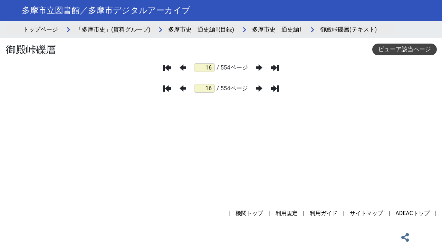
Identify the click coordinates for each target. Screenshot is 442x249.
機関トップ (249, 213)
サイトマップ (366, 213)
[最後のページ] (275, 68)
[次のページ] (259, 67)
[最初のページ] (167, 68)
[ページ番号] (204, 67)
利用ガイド (323, 213)
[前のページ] (183, 67)
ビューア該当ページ (404, 49)
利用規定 (287, 213)
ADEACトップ (412, 213)
